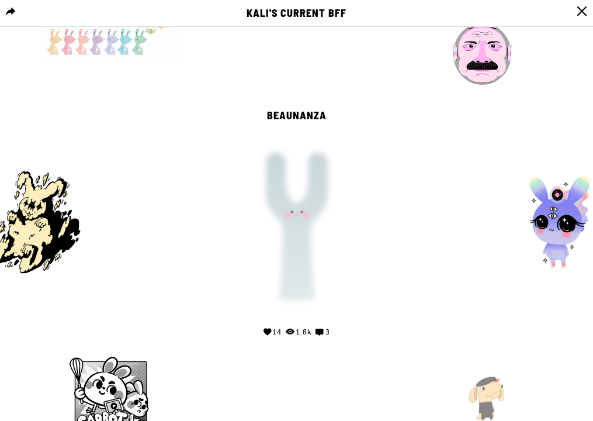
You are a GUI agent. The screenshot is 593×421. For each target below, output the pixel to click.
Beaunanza (297, 116)
